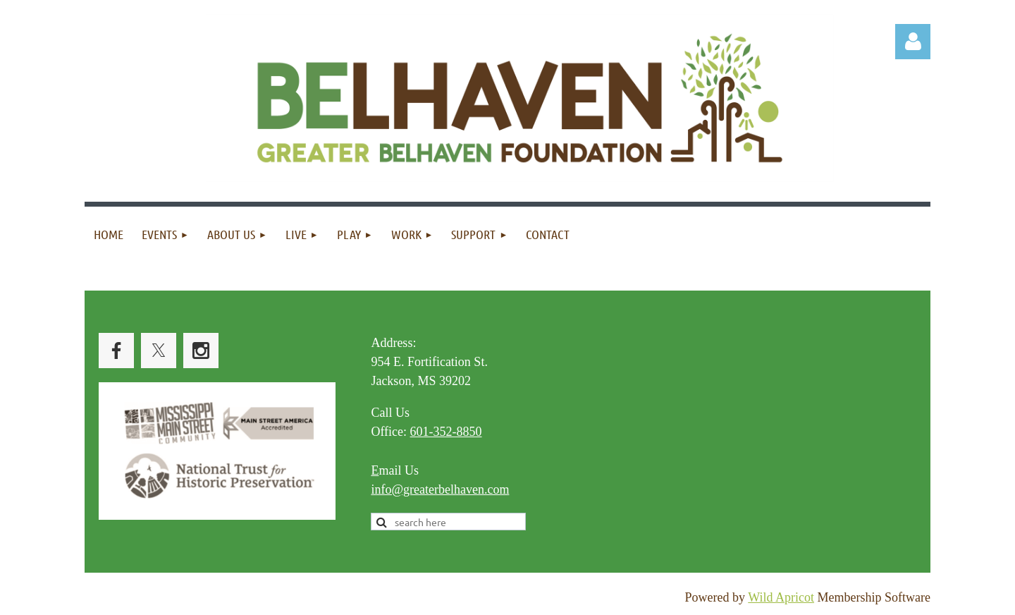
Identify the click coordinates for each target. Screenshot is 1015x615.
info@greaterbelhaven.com (440, 489)
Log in (912, 41)
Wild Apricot (781, 597)
